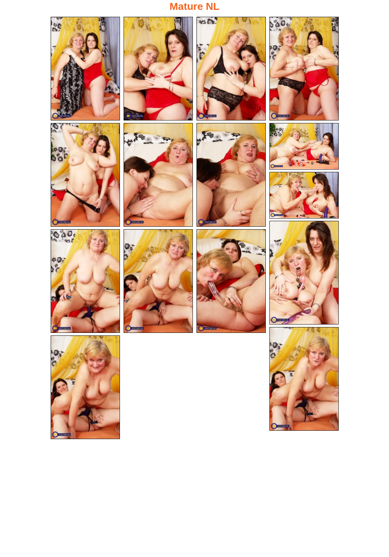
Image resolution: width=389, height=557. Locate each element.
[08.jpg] (304, 146)
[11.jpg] (85, 281)
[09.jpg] (304, 195)
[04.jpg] (304, 68)
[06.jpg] (158, 175)
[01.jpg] (85, 68)
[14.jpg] (304, 379)
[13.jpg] (231, 281)
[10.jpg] (304, 272)
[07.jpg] (231, 175)
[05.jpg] (85, 175)
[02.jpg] (158, 68)
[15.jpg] (85, 387)
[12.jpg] (158, 281)
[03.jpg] (231, 68)
